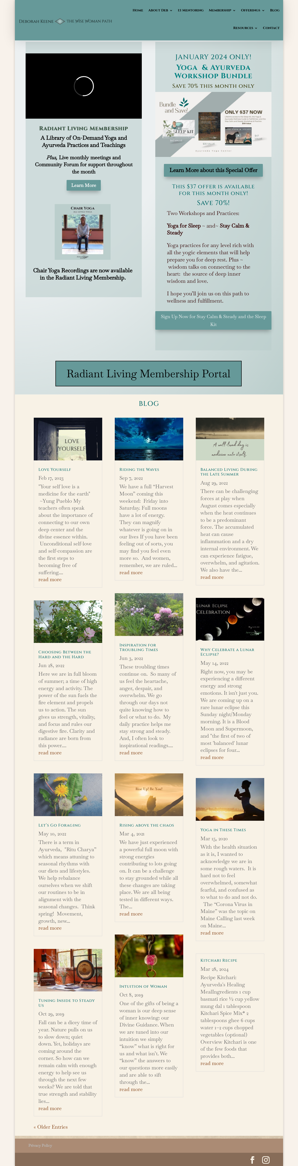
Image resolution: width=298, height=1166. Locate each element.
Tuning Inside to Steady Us (66, 1003)
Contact (271, 28)
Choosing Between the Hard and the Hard (64, 654)
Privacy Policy (40, 1145)
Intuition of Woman (143, 986)
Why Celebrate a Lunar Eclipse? (227, 652)
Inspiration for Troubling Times (138, 647)
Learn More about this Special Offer (213, 170)
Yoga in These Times (223, 830)
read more (50, 579)
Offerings (250, 10)
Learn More (83, 185)
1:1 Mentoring (191, 10)
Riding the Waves (139, 469)
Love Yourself (54, 469)
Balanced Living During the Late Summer (229, 472)
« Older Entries (51, 1127)
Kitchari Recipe (218, 960)
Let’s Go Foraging (59, 825)
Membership (220, 10)
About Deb (158, 10)
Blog (275, 10)
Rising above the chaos (146, 825)
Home (137, 10)
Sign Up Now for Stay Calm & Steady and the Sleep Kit (213, 320)
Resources (243, 28)
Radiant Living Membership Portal (148, 374)
